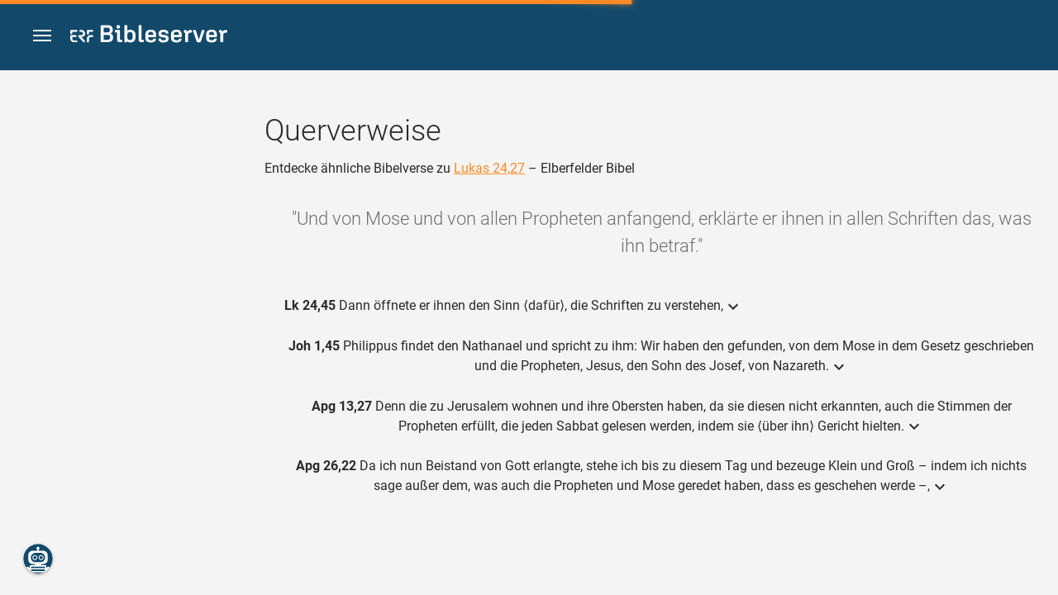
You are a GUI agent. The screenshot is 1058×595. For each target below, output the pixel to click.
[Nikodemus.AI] (38, 559)
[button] (42, 36)
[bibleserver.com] (148, 37)
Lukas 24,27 (489, 168)
